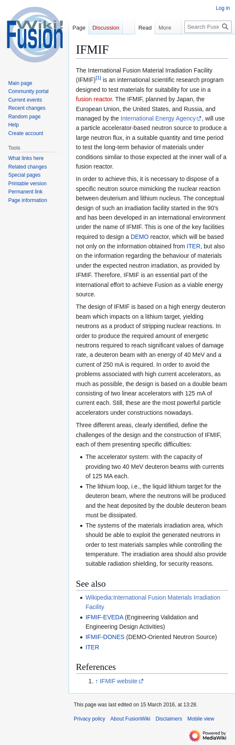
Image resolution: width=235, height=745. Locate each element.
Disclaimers (169, 719)
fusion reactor (94, 99)
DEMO (140, 236)
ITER (193, 246)
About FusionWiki (130, 719)
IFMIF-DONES (104, 636)
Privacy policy (89, 719)
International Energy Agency (158, 118)
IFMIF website (119, 681)
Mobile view (200, 719)
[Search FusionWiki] (208, 27)
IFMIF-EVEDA (104, 617)
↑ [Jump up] (96, 681)
